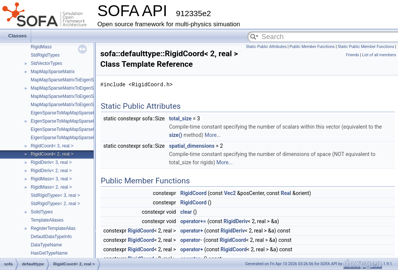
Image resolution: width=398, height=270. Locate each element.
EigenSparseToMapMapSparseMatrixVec (72, 121)
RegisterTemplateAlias (53, 228)
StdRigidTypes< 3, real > (55, 195)
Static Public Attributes (266, 46)
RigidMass (41, 47)
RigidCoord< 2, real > (52, 154)
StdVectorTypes (46, 63)
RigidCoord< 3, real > (52, 145)
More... (212, 135)
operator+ (191, 231)
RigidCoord (193, 193)
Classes (17, 36)
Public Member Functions (312, 46)
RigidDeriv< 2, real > (51, 170)
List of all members (379, 54)
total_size (180, 119)
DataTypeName (46, 245)
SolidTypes (42, 211)
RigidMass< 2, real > (51, 187)
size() (175, 135)
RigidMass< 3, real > (51, 179)
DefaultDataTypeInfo (51, 236)
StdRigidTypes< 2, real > (55, 203)
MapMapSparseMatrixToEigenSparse (68, 79)
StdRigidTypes (45, 55)
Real (286, 193)
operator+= (193, 221)
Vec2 (230, 193)
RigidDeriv (236, 221)
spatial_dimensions (191, 146)
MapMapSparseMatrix (53, 71)
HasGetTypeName (49, 253)
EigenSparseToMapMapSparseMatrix (68, 113)
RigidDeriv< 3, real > (51, 162)
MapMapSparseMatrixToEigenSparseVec (72, 88)
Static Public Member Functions (366, 46)
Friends (352, 54)
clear (186, 212)
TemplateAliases (47, 220)
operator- (191, 240)
